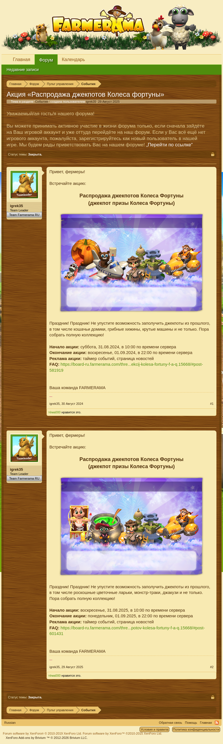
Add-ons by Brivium (47, 737)
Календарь (73, 59)
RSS (217, 723)
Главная (21, 59)
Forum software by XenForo (42, 733)
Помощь (191, 722)
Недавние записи (23, 69)
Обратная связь (170, 722)
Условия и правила (154, 729)
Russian (10, 722)
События (41, 101)
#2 (212, 667)
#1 (212, 403)
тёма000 (54, 412)
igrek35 (91, 101)
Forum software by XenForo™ (122, 733)
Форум (46, 60)
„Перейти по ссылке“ (169, 144)
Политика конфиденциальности (196, 729)
